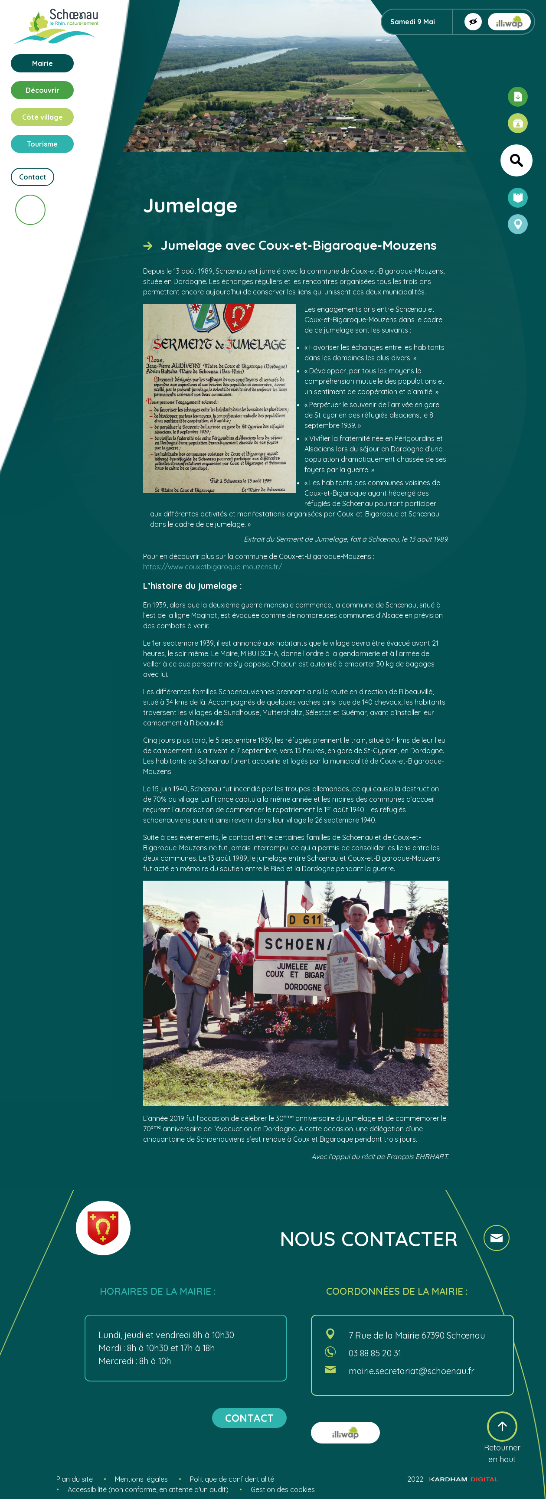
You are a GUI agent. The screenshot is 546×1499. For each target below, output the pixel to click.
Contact (32, 177)
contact (249, 1417)
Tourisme (42, 144)
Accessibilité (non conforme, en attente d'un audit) (148, 1489)
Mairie (42, 63)
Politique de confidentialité (232, 1479)
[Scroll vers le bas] (30, 210)
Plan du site (74, 1479)
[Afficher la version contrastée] (473, 22)
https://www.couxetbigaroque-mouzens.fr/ (212, 566)
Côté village (42, 117)
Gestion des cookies (283, 1489)
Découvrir (42, 90)
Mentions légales (141, 1479)
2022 (453, 1479)
